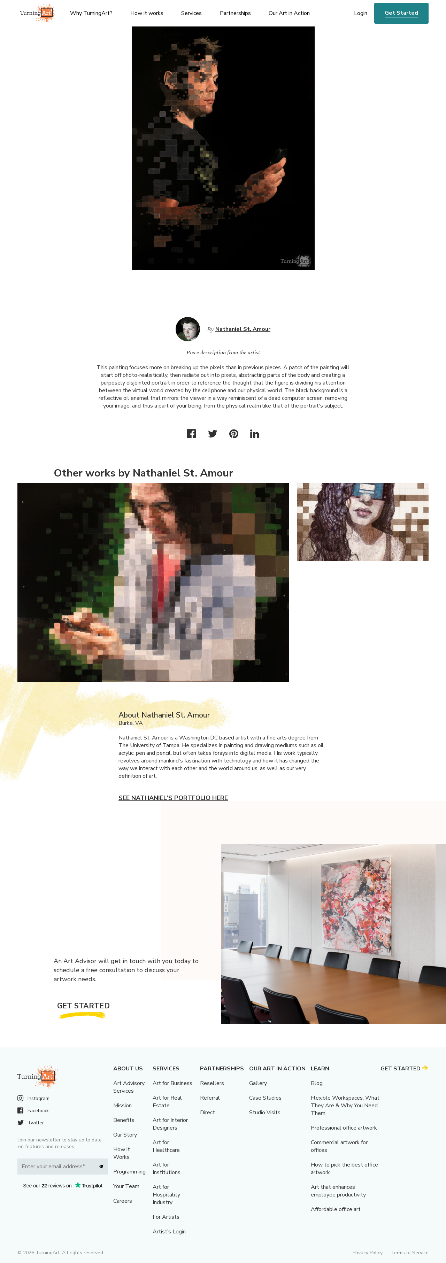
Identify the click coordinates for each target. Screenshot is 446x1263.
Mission (122, 1105)
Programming (129, 1172)
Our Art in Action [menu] (289, 13)
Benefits (123, 1120)
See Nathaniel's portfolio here (173, 798)
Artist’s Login (169, 1231)
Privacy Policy (368, 1252)
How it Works (121, 1153)
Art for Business (172, 1083)
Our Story (125, 1135)
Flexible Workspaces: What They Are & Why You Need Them (345, 1105)
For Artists (166, 1217)
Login (360, 13)
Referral (210, 1098)
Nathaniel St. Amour (242, 329)
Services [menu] (191, 13)
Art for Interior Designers (170, 1124)
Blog (317, 1083)
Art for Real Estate (167, 1101)
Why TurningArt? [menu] (91, 13)
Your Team (126, 1186)
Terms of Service (410, 1252)
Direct (207, 1112)
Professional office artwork (344, 1128)
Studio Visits (264, 1112)
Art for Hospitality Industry (166, 1194)
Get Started (401, 13)
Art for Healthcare (166, 1146)
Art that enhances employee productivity (338, 1191)
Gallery (258, 1083)
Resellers (212, 1083)
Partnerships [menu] (235, 13)
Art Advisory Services (129, 1087)
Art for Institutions (166, 1168)
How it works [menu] (146, 13)
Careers (122, 1201)
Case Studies (265, 1098)
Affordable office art (336, 1209)
